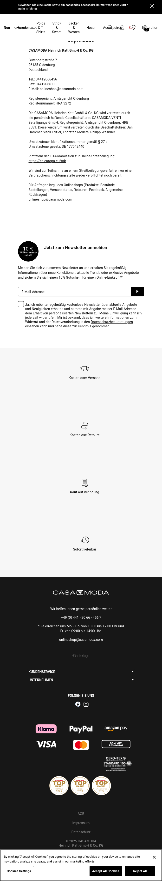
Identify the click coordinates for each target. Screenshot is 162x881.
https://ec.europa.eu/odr (47, 142)
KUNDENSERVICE (42, 653)
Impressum (81, 804)
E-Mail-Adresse (33, 273)
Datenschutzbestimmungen (112, 303)
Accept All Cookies (105, 871)
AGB (81, 794)
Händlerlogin (81, 636)
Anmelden (137, 272)
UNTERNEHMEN (41, 661)
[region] (81, 865)
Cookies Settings (19, 871)
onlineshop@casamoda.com (81, 620)
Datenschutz (81, 813)
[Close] (152, 7)
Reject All (140, 871)
